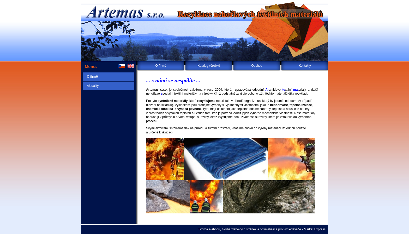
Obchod (256, 65)
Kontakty (305, 65)
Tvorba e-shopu (209, 229)
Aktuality (93, 86)
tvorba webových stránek (239, 229)
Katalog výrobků (208, 65)
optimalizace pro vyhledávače (280, 229)
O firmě (160, 65)
